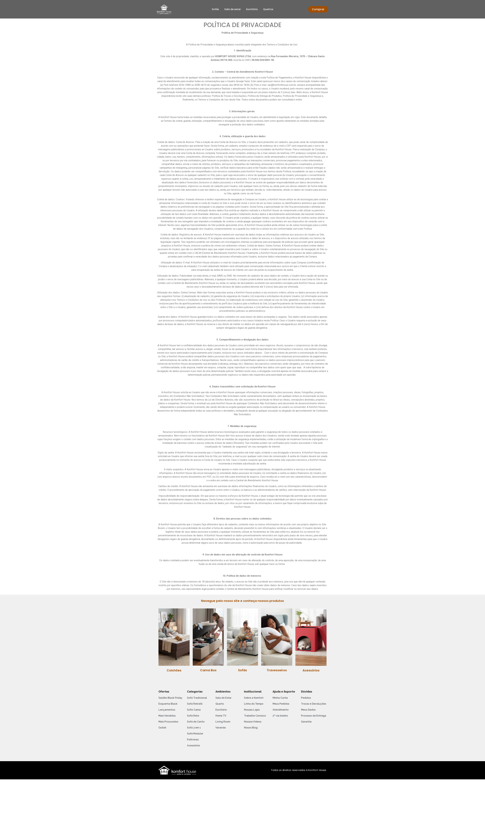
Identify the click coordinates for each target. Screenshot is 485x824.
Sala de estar (232, 9)
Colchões (174, 670)
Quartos (268, 9)
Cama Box (208, 670)
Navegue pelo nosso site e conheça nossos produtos (242, 601)
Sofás (215, 9)
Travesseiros (277, 670)
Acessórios (311, 670)
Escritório (252, 9)
